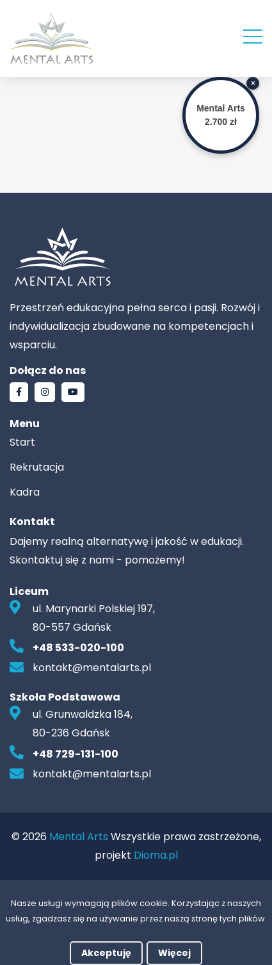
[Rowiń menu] (252, 36)
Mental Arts (78, 836)
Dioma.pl (156, 855)
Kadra (25, 492)
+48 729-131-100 (75, 754)
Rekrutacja (37, 467)
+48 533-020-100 (78, 647)
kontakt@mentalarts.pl (92, 667)
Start (22, 442)
